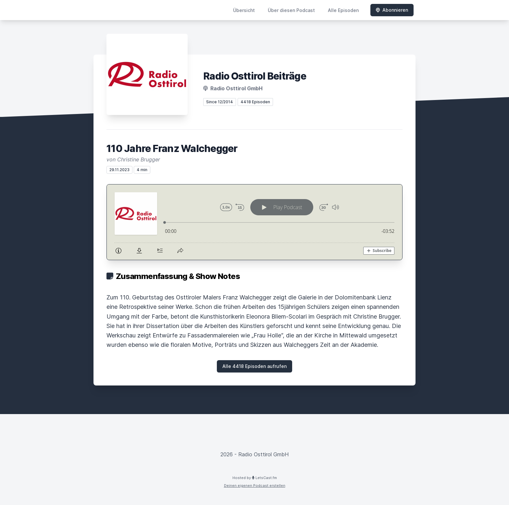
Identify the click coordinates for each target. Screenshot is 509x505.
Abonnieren (392, 10)
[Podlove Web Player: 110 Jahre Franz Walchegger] (254, 222)
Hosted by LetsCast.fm (254, 477)
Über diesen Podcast (291, 10)
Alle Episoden (343, 10)
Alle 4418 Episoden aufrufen (254, 366)
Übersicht (244, 10)
